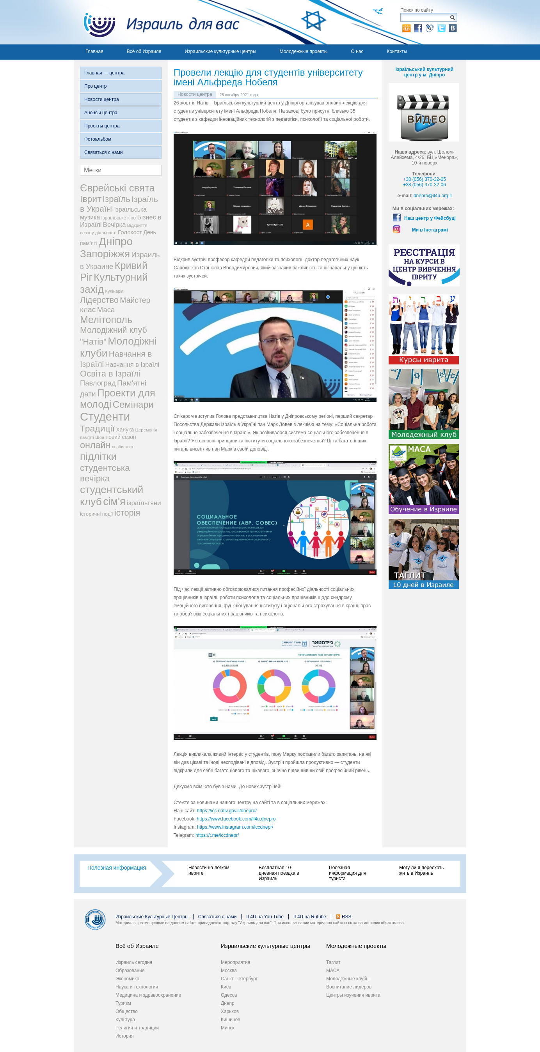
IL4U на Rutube (309, 916)
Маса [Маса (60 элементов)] (106, 310)
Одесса (229, 995)
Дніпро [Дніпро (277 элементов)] (116, 241)
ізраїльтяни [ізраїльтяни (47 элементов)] (144, 503)
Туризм (123, 1003)
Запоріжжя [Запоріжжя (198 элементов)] (105, 254)
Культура (125, 1019)
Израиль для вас (157, 22)
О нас (357, 51)
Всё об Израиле (144, 51)
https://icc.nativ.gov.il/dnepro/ (227, 810)
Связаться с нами (103, 152)
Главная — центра (104, 73)
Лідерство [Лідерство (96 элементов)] (99, 300)
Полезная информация (116, 868)
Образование (129, 970)
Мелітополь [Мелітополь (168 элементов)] (106, 319)
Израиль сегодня (133, 962)
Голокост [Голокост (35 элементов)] (130, 232)
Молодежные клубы (347, 978)
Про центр (95, 86)
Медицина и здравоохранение (148, 995)
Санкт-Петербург (239, 978)
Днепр (227, 1003)
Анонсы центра (100, 112)
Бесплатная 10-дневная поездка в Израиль (279, 873)
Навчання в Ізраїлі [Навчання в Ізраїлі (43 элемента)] (132, 364)
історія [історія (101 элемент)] (127, 513)
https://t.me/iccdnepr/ (217, 835)
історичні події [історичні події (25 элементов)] (96, 514)
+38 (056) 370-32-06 (424, 184)
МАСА (332, 970)
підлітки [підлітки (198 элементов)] (98, 456)
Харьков (230, 1011)
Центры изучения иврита (353, 995)
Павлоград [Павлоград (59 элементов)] (98, 383)
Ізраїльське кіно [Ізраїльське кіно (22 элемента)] (118, 218)
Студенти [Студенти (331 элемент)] (105, 416)
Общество (126, 1011)
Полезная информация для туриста (347, 873)
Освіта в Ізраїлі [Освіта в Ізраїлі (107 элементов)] (110, 373)
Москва (229, 970)
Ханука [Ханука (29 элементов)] (125, 429)
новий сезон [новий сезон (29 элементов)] (121, 437)
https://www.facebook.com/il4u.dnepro (236, 819)
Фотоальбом (97, 139)
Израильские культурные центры (220, 51)
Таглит (333, 962)
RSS (347, 916)
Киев (226, 987)
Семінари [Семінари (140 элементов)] (133, 404)
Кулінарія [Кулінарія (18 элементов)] (114, 291)
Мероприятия (235, 962)
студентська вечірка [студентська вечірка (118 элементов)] (105, 473)
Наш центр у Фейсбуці (430, 218)
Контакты (397, 51)
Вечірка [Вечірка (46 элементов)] (114, 224)
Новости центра (101, 99)
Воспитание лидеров (348, 987)
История (124, 1036)
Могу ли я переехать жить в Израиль (421, 870)
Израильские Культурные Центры (151, 916)
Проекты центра (101, 126)
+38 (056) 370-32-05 (424, 179)
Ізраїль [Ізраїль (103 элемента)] (116, 199)
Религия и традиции (137, 1028)
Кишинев (230, 1019)
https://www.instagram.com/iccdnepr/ (235, 827)
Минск (227, 1028)
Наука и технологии (136, 987)
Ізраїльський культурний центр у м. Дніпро (424, 72)
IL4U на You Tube (265, 916)
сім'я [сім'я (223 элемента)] (114, 501)
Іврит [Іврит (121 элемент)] (90, 199)
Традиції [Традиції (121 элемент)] (97, 428)
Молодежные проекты (304, 51)
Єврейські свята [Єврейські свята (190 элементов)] (117, 187)
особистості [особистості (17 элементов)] (123, 446)
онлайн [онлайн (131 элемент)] (95, 445)
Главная (94, 51)
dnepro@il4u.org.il (433, 195)
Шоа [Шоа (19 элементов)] (99, 437)
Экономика (127, 978)
